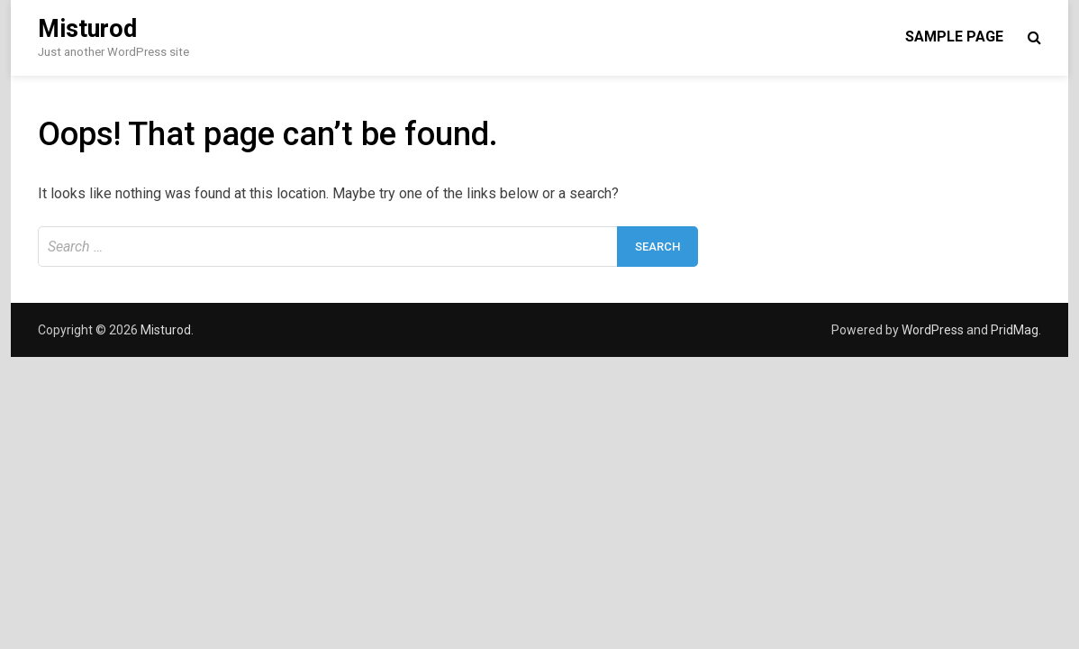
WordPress (933, 330)
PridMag (1014, 330)
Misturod (87, 28)
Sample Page (954, 36)
